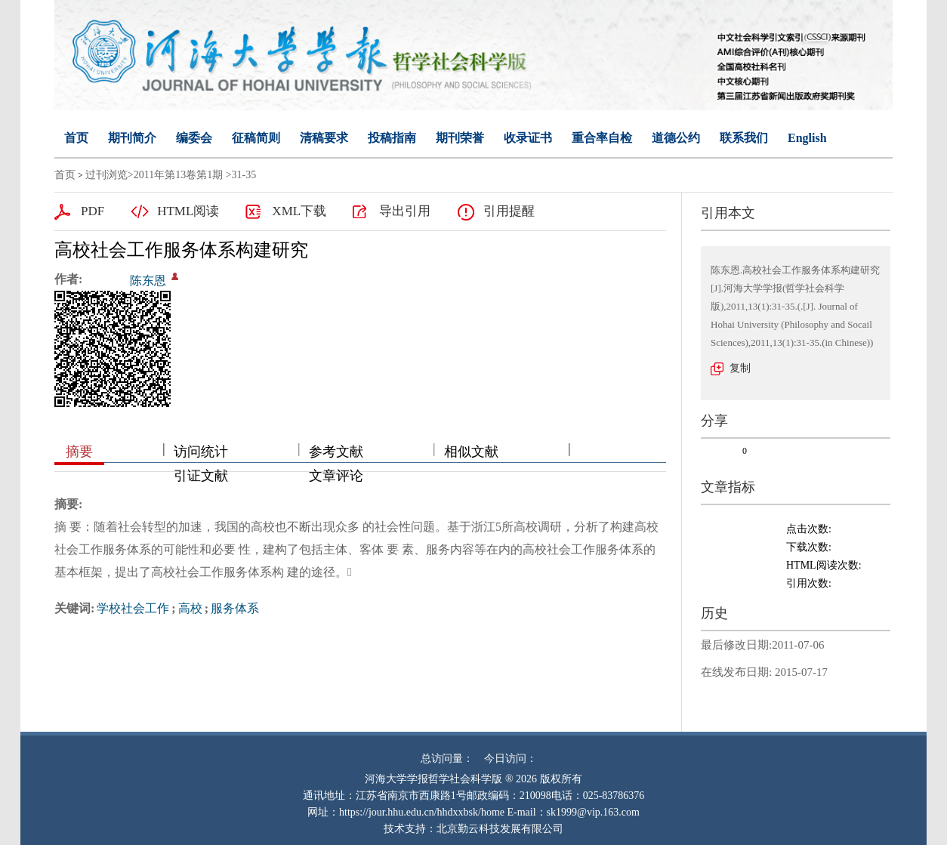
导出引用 (404, 211)
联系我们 (744, 137)
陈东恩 (148, 280)
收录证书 (528, 137)
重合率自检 (602, 137)
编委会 (194, 137)
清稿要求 (324, 137)
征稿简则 (256, 137)
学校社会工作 (133, 608)
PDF (92, 211)
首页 (76, 137)
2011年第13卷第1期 (178, 174)
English (807, 137)
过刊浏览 (106, 174)
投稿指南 (392, 137)
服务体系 (235, 608)
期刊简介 (132, 137)
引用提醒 (509, 211)
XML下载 (299, 211)
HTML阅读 (188, 211)
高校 (190, 608)
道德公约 (676, 137)
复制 (740, 368)
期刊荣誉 (460, 137)
